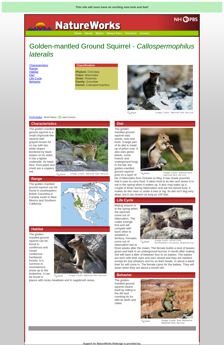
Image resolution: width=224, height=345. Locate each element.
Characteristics (38, 65)
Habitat (33, 71)
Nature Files (114, 33)
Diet (31, 75)
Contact (144, 33)
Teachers (130, 33)
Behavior (34, 81)
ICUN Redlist (35, 117)
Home (78, 33)
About (88, 33)
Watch (99, 33)
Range (33, 68)
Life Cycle (35, 78)
